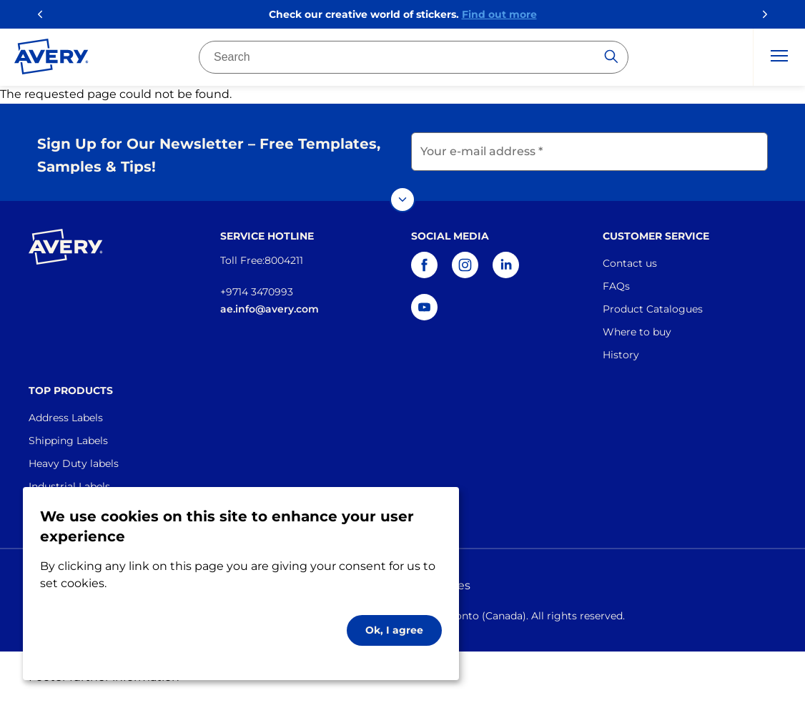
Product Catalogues (653, 309)
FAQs (616, 286)
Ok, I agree (394, 630)
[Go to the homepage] (51, 59)
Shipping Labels (68, 440)
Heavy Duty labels (74, 463)
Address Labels (66, 417)
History (621, 354)
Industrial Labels (69, 486)
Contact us (630, 263)
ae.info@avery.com (269, 309)
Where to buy (637, 331)
